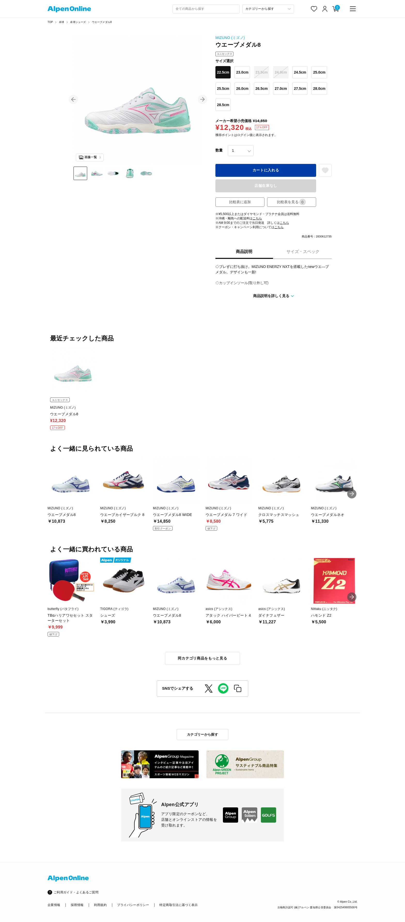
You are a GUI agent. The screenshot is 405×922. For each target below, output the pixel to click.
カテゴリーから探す (202, 734)
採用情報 (77, 905)
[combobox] (206, 8)
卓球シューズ (78, 22)
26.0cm (242, 88)
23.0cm (242, 72)
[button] (73, 99)
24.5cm (300, 72)
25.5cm (223, 88)
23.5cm (261, 72)
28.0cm (319, 88)
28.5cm (223, 105)
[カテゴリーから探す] (268, 8)
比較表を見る (291, 202)
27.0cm (281, 88)
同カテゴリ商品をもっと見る (202, 658)
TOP (50, 22)
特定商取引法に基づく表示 (178, 905)
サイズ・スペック (303, 251)
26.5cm (261, 88)
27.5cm (300, 88)
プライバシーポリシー (133, 905)
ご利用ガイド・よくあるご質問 (76, 892)
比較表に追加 (240, 202)
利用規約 (100, 905)
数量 (219, 150)
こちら (257, 218)
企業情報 (54, 905)
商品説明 (244, 251)
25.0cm (319, 72)
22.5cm (223, 72)
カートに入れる (266, 170)
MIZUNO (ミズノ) (230, 38)
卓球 (61, 22)
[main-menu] (352, 8)
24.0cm (281, 72)
